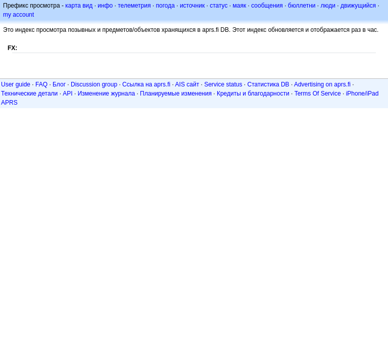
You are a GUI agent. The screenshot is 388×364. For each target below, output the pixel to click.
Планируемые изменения (176, 93)
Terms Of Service (318, 93)
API (67, 93)
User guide (15, 84)
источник (192, 5)
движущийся (358, 5)
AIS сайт (187, 84)
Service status (223, 84)
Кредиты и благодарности (253, 93)
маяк (240, 5)
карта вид (78, 5)
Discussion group (94, 84)
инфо (105, 5)
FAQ (41, 84)
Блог (59, 84)
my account (18, 14)
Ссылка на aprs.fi (146, 84)
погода (165, 5)
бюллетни (302, 5)
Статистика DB (268, 84)
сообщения (267, 5)
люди (328, 5)
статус (218, 5)
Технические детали (29, 93)
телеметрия (134, 5)
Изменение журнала (106, 93)
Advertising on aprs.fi (322, 84)
